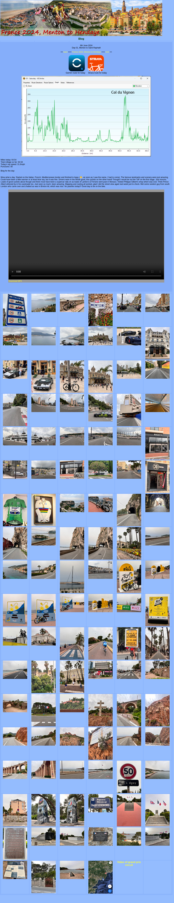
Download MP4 (15, 281)
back (65, 52)
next (107, 52)
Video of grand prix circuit (129, 863)
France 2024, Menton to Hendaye (86, 52)
